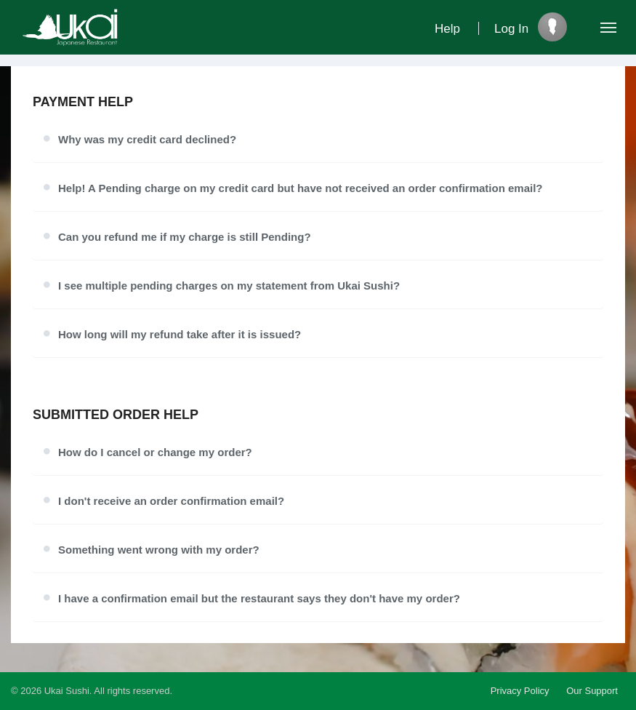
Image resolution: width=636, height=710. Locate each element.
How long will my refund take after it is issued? (179, 334)
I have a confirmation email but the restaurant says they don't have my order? (259, 598)
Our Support (592, 690)
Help (447, 29)
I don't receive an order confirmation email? (171, 501)
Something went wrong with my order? (158, 549)
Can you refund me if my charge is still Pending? (184, 237)
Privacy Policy (520, 690)
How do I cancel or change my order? (155, 452)
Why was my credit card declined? (147, 139)
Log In (511, 29)
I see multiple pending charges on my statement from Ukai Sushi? (229, 285)
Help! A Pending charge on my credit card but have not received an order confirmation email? (300, 188)
